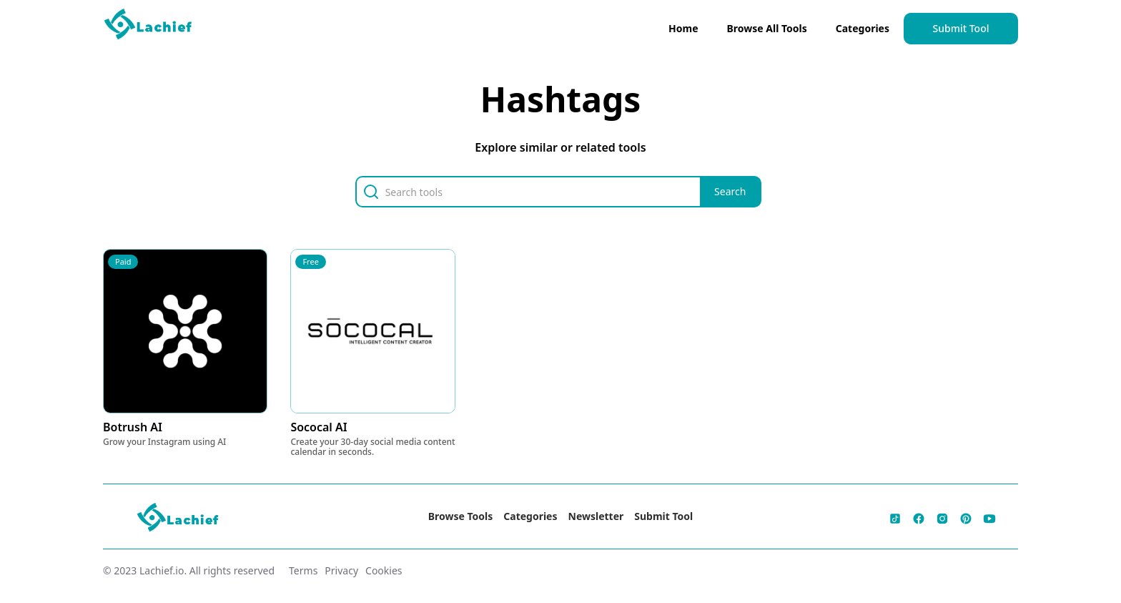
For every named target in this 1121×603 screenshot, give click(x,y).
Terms (303, 570)
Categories (862, 28)
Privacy (341, 570)
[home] (148, 27)
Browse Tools (460, 516)
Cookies (383, 570)
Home (683, 28)
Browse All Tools (767, 28)
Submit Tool (961, 28)
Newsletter (596, 516)
